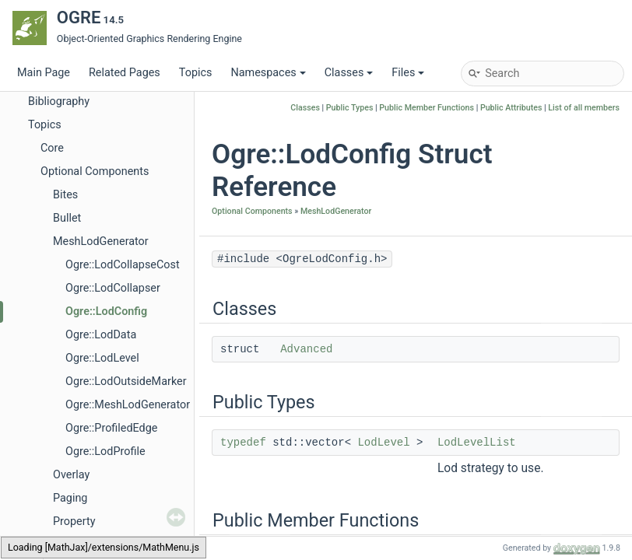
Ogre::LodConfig (106, 311)
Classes (349, 72)
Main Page (43, 72)
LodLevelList (476, 442)
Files (407, 72)
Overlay (71, 474)
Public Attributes (511, 108)
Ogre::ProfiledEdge (111, 428)
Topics (195, 72)
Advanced (306, 349)
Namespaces (267, 72)
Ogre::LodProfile (105, 451)
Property (74, 521)
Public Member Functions (426, 108)
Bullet (67, 218)
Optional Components (94, 171)
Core (52, 148)
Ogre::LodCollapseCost (122, 264)
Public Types (350, 108)
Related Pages (124, 72)
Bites (65, 194)
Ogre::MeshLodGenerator (127, 404)
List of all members (584, 108)
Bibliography (59, 101)
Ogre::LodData (100, 334)
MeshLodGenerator (101, 241)
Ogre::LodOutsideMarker (126, 381)
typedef (243, 442)
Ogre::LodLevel (102, 358)
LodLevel (383, 442)
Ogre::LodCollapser (112, 288)
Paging (70, 498)
